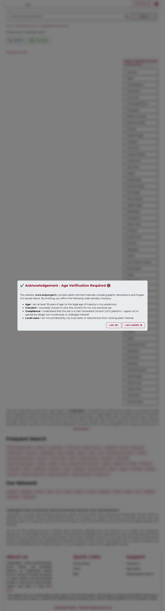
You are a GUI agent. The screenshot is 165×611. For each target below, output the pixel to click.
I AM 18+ (114, 325)
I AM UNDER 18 (133, 325)
